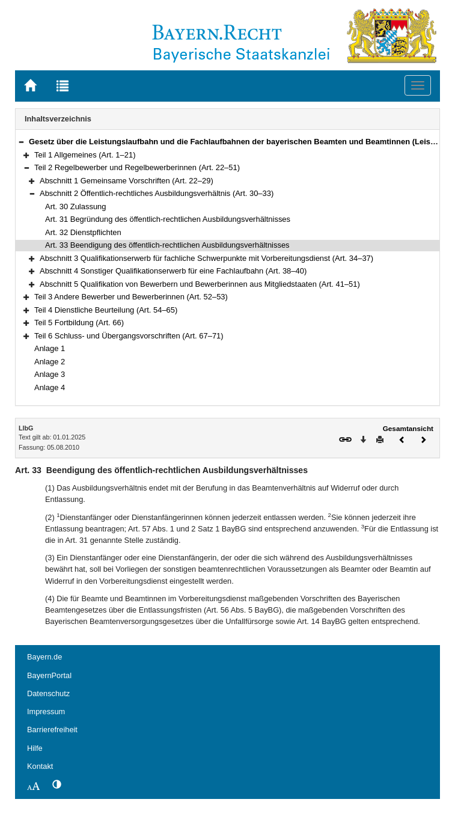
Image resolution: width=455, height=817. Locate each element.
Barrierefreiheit (52, 729)
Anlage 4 (49, 387)
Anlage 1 (49, 348)
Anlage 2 (49, 361)
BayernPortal (49, 675)
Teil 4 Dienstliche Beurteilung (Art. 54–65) (105, 309)
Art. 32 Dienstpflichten (83, 232)
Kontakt (40, 766)
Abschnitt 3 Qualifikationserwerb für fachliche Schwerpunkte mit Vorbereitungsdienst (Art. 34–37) (206, 258)
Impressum (46, 711)
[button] (21, 141)
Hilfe (35, 748)
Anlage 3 (49, 374)
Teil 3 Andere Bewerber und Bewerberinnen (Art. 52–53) (131, 296)
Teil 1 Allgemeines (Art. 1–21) (84, 154)
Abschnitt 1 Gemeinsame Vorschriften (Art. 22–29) (126, 180)
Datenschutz (48, 693)
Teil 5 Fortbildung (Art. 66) (79, 322)
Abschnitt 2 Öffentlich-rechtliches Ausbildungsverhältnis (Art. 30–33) (156, 193)
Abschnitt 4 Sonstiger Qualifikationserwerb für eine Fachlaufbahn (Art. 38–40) (173, 270)
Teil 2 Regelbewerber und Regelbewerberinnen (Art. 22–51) (137, 167)
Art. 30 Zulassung (75, 206)
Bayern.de (44, 656)
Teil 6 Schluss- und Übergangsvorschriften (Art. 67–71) (129, 335)
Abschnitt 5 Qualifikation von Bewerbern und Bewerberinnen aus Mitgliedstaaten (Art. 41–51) (200, 284)
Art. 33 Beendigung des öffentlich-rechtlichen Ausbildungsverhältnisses (167, 244)
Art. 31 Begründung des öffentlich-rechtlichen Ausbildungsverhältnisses (167, 219)
